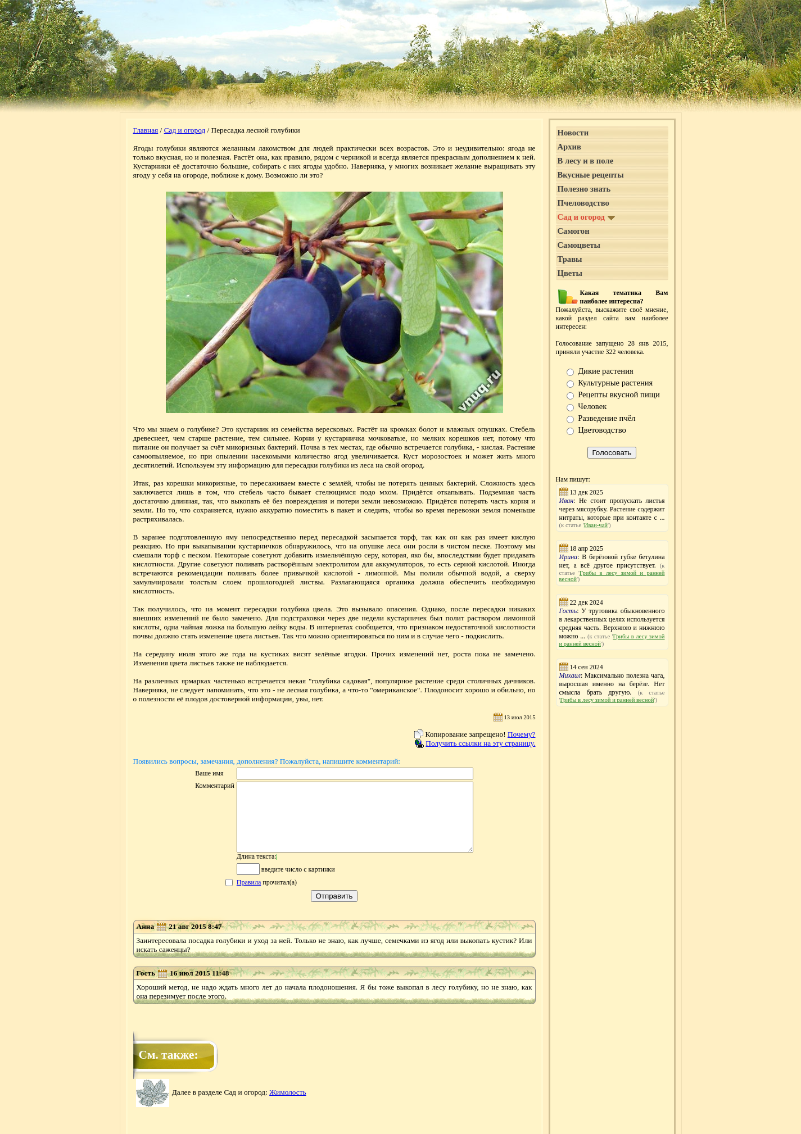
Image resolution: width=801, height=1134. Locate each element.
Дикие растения (605, 370)
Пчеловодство (583, 202)
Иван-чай (596, 525)
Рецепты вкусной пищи (619, 394)
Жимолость (287, 1105)
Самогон (574, 230)
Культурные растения (615, 382)
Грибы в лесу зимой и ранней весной (607, 700)
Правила (235, 896)
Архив (569, 146)
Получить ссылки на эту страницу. (480, 743)
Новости (573, 132)
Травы (570, 259)
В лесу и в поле (586, 160)
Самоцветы (579, 245)
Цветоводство (602, 429)
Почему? (522, 734)
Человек (592, 406)
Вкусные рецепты (591, 174)
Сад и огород (185, 130)
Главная (146, 130)
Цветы (570, 273)
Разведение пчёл (606, 418)
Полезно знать (584, 188)
